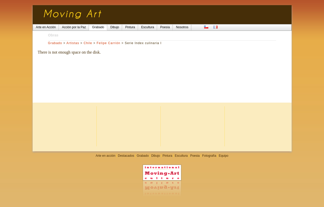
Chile (88, 43)
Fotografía (209, 155)
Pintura (167, 155)
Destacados (126, 155)
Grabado (55, 43)
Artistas (72, 43)
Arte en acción (105, 155)
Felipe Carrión (108, 43)
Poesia (195, 155)
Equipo (223, 155)
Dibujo (155, 155)
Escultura (181, 155)
